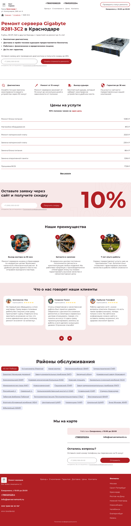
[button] (61, 338)
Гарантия (66, 479)
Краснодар (115, 492)
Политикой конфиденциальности (35, 65)
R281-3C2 (26, 15)
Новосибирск (116, 505)
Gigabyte (16, 15)
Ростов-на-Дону (117, 496)
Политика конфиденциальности (65, 521)
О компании (58, 9)
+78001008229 (53, 3)
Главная (8, 15)
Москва (113, 484)
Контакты (75, 9)
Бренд (47, 9)
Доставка (76, 479)
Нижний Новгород (118, 501)
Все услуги (65, 173)
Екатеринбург (116, 514)
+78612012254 (70, 3)
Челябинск (115, 509)
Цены (67, 9)
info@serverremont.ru (115, 437)
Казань (113, 518)
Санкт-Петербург (118, 488)
